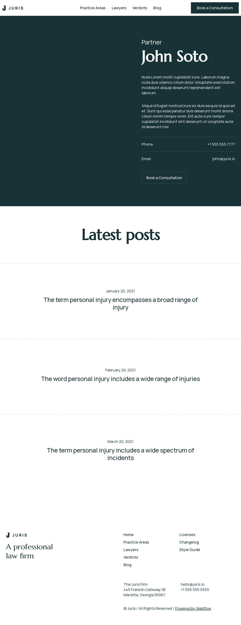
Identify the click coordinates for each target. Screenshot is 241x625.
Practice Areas (93, 7)
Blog (157, 7)
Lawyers (119, 7)
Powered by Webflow (193, 608)
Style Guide (189, 549)
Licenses (187, 534)
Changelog (189, 542)
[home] (12, 8)
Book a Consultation (215, 7)
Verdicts (140, 7)
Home (129, 534)
